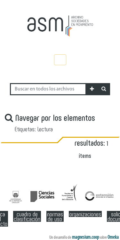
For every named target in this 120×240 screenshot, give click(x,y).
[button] (92, 89)
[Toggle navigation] (60, 59)
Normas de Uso (55, 216)
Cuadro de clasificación (27, 216)
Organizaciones (85, 214)
